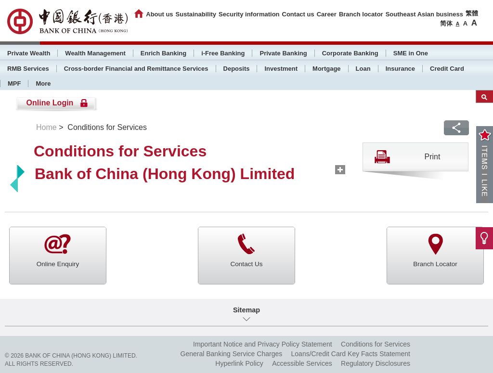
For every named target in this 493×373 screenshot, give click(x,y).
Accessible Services (302, 363)
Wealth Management (95, 53)
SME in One (410, 53)
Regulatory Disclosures (375, 363)
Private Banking (283, 53)
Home (46, 127)
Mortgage (326, 68)
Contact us (298, 14)
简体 (446, 23)
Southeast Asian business (424, 14)
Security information (249, 14)
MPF (14, 83)
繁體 (472, 13)
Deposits (236, 68)
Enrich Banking (163, 53)
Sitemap (246, 310)
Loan (363, 68)
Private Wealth (28, 53)
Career (327, 14)
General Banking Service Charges (232, 354)
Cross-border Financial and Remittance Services (136, 68)
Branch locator (361, 14)
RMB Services (28, 68)
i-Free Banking (223, 53)
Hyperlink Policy (239, 363)
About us (159, 14)
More (43, 83)
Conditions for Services (375, 344)
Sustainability (196, 14)
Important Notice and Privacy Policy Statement (262, 344)
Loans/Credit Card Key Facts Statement (350, 354)
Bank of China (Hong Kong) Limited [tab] (165, 173)
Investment (281, 68)
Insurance (400, 68)
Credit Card (447, 68)
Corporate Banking (350, 53)
